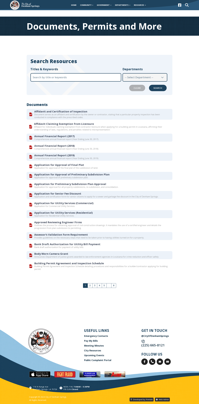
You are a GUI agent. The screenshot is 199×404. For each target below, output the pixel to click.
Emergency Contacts (96, 335)
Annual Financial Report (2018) (54, 146)
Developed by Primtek (143, 399)
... (109, 285)
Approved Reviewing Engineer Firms (58, 222)
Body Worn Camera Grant (51, 253)
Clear (137, 88)
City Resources (92, 350)
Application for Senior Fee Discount (57, 193)
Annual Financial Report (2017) (54, 136)
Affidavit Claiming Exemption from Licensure (64, 124)
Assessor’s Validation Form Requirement (61, 234)
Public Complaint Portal (97, 360)
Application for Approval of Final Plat (59, 165)
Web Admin (164, 399)
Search (157, 88)
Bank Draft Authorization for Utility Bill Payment (67, 244)
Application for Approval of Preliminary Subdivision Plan (72, 174)
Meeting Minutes (94, 345)
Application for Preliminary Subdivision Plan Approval (70, 184)
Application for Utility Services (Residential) (63, 212)
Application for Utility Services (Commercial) (63, 203)
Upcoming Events (94, 355)
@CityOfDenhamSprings (155, 335)
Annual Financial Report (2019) (54, 155)
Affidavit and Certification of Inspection (60, 111)
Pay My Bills (91, 340)
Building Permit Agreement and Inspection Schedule (69, 263)
